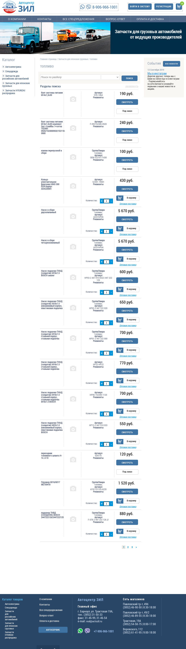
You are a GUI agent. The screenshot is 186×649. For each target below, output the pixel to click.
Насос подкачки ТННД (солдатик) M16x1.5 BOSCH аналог (51, 276)
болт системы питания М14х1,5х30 (52, 92)
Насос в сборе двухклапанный (48, 211)
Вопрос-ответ (115, 19)
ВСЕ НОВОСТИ (171, 63)
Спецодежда (11, 71)
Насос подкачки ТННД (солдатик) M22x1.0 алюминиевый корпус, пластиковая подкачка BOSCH (51, 439)
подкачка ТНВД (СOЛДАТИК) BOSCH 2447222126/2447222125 (52, 529)
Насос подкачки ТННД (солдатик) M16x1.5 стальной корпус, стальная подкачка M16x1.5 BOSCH (51, 407)
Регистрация (163, 6)
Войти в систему (140, 6)
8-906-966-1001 (105, 7)
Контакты (44, 19)
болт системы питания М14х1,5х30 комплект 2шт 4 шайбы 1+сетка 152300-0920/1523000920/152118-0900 (52, 126)
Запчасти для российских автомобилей (15, 77)
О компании (17, 19)
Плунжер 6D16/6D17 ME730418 (50, 496)
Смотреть (127, 101)
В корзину (131, 198)
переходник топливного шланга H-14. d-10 (51, 468)
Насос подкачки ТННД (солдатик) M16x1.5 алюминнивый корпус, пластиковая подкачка (51, 310)
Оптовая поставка (128, 204)
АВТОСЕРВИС (53, 629)
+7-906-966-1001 (104, 631)
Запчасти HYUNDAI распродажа (13, 92)
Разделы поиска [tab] (89, 85)
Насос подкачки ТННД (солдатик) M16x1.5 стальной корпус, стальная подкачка (51, 342)
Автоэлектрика (13, 66)
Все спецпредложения (78, 19)
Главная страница (48, 59)
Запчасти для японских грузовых (16, 84)
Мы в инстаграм (157, 76)
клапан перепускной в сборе (51, 150)
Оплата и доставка (150, 19)
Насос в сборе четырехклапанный (50, 243)
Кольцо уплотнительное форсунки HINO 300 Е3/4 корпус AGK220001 (50, 183)
